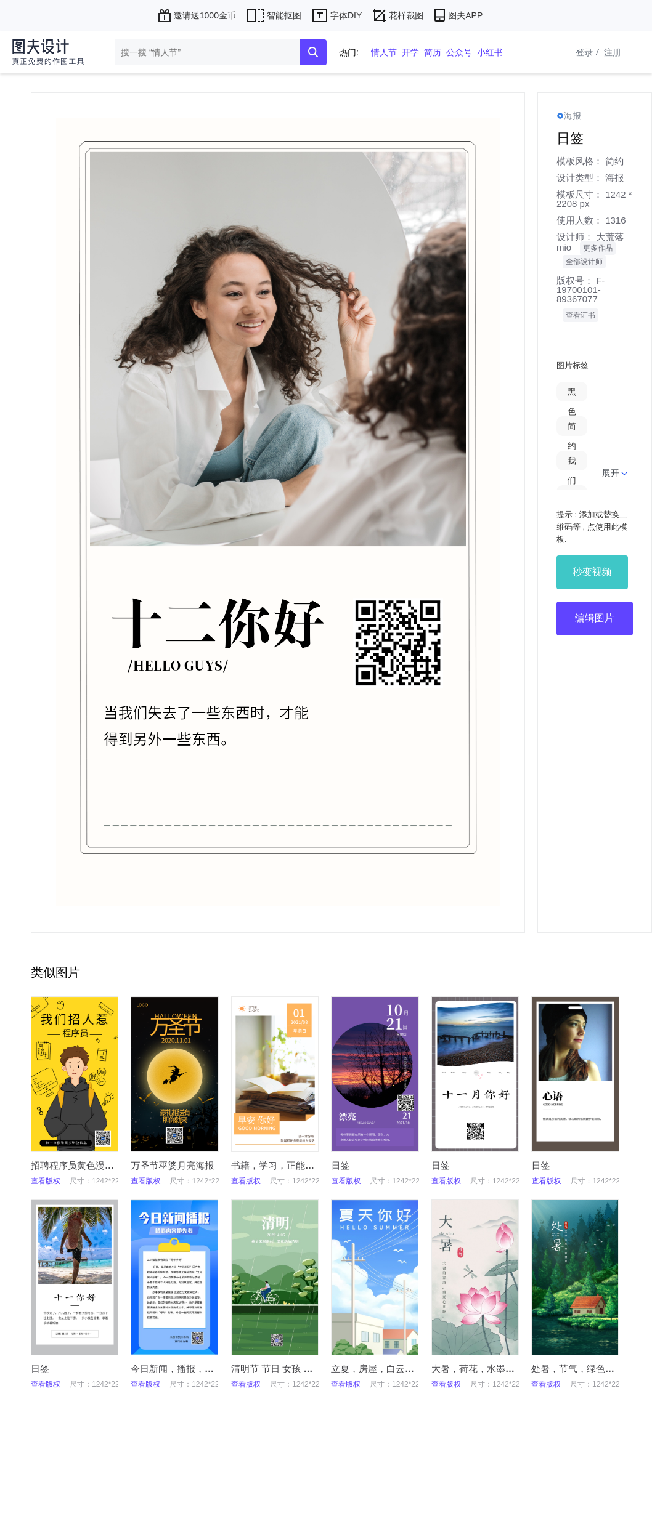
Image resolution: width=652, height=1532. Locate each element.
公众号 (459, 52)
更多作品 (598, 248)
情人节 (384, 52)
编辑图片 (594, 618)
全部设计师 (584, 261)
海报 (614, 177)
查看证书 (580, 315)
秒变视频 (592, 571)
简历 (432, 52)
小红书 (490, 52)
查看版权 (45, 1181)
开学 (410, 52)
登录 (588, 52)
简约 (614, 161)
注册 (612, 52)
